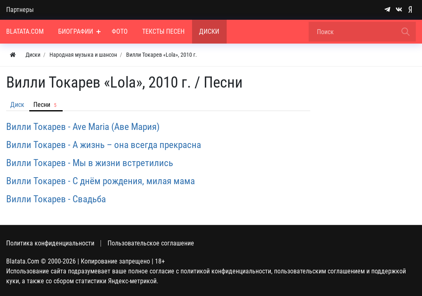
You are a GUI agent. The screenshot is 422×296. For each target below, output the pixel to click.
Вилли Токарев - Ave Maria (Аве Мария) (82, 126)
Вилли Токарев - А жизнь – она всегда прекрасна (103, 144)
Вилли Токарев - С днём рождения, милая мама (100, 181)
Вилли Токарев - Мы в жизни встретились (89, 163)
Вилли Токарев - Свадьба (56, 199)
